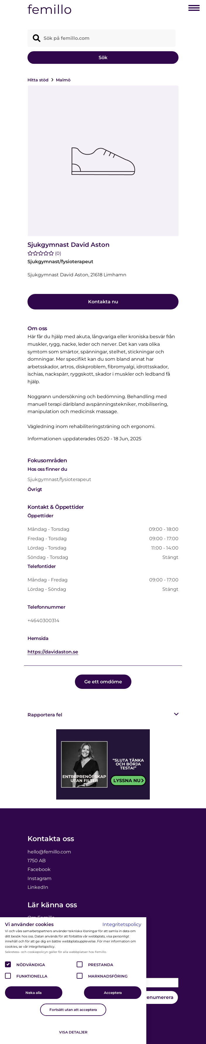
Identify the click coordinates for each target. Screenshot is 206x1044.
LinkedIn (38, 887)
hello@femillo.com (49, 852)
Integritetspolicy (121, 924)
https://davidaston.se (53, 652)
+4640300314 (43, 620)
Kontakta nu (103, 301)
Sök (103, 57)
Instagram (40, 878)
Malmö (63, 80)
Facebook (39, 869)
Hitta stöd (39, 80)
